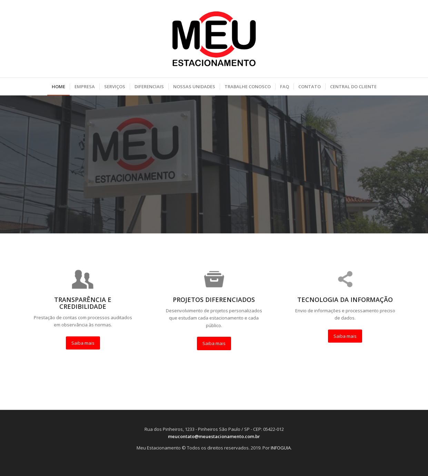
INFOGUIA (281, 448)
